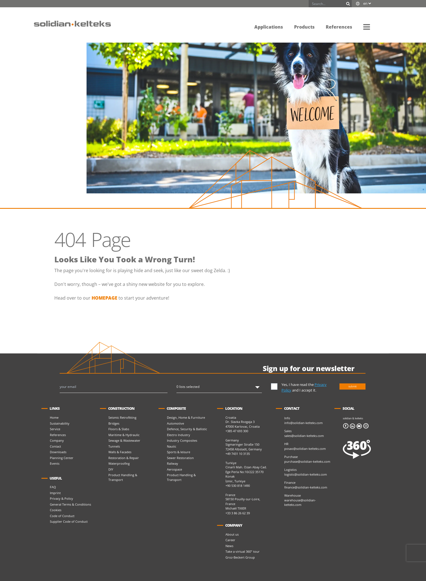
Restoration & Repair (123, 458)
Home (54, 417)
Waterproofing (119, 463)
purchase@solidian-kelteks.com (307, 461)
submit (352, 386)
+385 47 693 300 (236, 431)
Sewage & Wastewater (124, 440)
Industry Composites (182, 440)
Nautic (171, 446)
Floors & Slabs (118, 429)
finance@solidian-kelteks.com (305, 487)
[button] (367, 26)
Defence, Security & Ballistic (187, 429)
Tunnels (114, 446)
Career (230, 540)
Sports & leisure (178, 452)
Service (55, 429)
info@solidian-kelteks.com (303, 423)
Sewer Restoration (180, 458)
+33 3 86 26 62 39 (237, 513)
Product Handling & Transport (122, 477)
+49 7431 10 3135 (237, 454)
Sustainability (59, 423)
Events (54, 463)
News (229, 546)
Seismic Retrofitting (122, 417)
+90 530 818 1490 (237, 485)
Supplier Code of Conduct (69, 521)
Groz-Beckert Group (240, 557)
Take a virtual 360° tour (242, 551)
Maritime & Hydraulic (123, 435)
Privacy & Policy (61, 498)
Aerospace (174, 469)
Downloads (58, 452)
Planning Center (61, 458)
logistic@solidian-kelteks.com (305, 474)
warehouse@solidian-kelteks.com (300, 502)
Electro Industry (178, 435)
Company (57, 440)
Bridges (113, 423)
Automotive (175, 423)
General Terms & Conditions (70, 504)
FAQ (53, 487)
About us (232, 534)
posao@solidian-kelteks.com (305, 448)
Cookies (55, 510)
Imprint (55, 493)
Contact (55, 446)
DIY (110, 469)
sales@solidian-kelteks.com (304, 436)
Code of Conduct (62, 516)
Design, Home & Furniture (186, 417)
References (58, 435)
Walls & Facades (119, 452)
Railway (172, 463)
